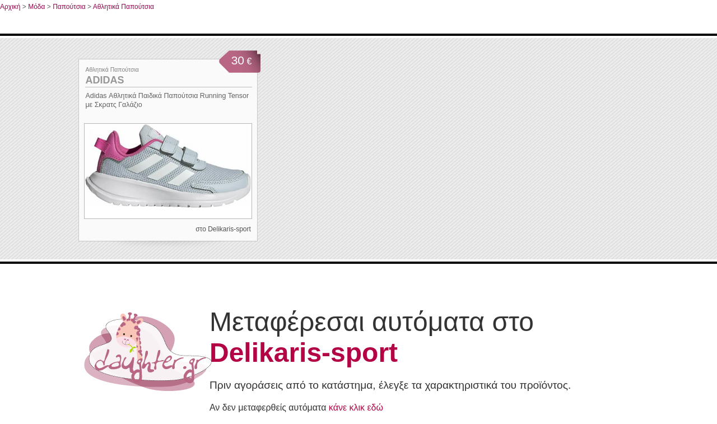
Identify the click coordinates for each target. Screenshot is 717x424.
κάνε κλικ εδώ (356, 407)
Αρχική (10, 7)
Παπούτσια (69, 7)
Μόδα (36, 7)
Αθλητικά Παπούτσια (123, 7)
